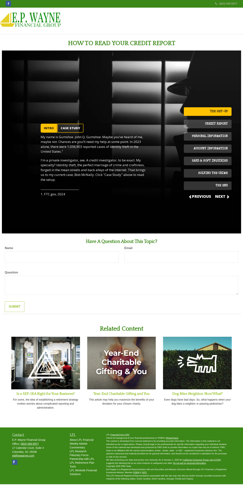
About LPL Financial (82, 440)
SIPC (144, 473)
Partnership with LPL (82, 459)
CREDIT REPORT (216, 124)
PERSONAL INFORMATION (210, 137)
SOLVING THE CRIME (213, 174)
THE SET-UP (219, 112)
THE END (222, 186)
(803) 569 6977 (226, 3)
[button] (104, 21)
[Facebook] (8, 3)
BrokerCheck (172, 439)
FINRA (136, 473)
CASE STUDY (70, 129)
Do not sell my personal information (189, 464)
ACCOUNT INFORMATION (211, 149)
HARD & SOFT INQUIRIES (210, 161)
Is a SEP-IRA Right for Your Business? (45, 395)
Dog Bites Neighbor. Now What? (197, 395)
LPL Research (78, 452)
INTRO (49, 129)
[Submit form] (14, 307)
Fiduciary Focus (79, 455)
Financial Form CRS (119, 435)
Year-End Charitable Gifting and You (121, 395)
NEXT (222, 197)
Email (128, 248)
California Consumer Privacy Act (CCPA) (202, 460)
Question (11, 273)
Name (9, 248)
